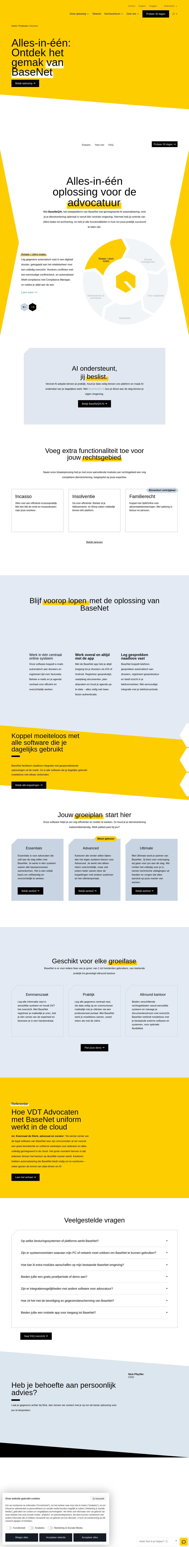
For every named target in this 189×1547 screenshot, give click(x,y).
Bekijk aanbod (29, 891)
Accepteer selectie (56, 1537)
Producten (23, 26)
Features (86, 144)
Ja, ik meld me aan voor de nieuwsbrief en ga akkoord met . (132, 1508)
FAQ (110, 144)
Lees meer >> (29, 292)
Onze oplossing (78, 13)
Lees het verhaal (24, 1177)
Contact (131, 6)
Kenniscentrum (112, 13)
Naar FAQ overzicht (34, 1336)
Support (142, 6)
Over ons (131, 13)
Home (14, 26)
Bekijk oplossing (23, 83)
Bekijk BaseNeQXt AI (93, 404)
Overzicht (98, 1498)
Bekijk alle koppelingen (27, 785)
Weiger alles (21, 1537)
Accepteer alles (90, 1537)
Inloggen (153, 6)
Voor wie (99, 144)
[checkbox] (15, 1528)
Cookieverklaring (121, 1540)
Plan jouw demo (93, 1047)
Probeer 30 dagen (155, 14)
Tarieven (96, 13)
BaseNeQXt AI (96, 388)
